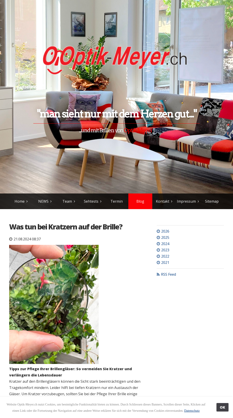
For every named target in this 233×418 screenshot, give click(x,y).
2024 (165, 243)
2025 (165, 237)
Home (20, 201)
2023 (165, 250)
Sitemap (212, 201)
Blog (140, 201)
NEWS (43, 201)
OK (222, 407)
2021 (165, 262)
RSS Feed (168, 274)
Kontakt (162, 201)
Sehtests (91, 201)
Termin (116, 201)
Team (67, 201)
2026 (165, 231)
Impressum (186, 201)
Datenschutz (192, 410)
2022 (165, 256)
